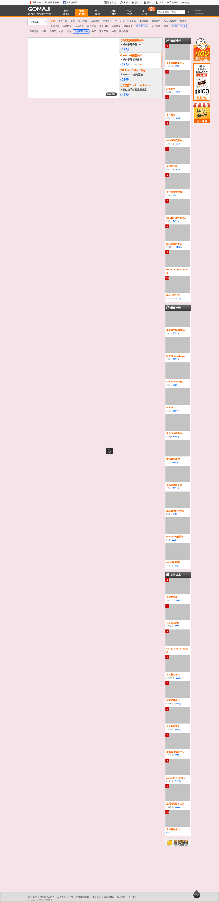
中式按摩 (79, 26)
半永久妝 (131, 21)
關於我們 (32, 897)
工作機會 (61, 897)
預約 (137, 2)
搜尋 (188, 12)
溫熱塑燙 (34, 31)
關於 (149, 2)
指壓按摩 (54, 26)
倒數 (72, 21)
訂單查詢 (111, 2)
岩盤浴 (183, 21)
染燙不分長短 (178, 26)
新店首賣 (82, 21)
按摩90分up (142, 26)
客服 (125, 2)
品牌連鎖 (95, 21)
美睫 (69, 31)
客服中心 (132, 897)
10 (167, 278)
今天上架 (62, 21)
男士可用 (119, 21)
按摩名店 (107, 21)
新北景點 (34, 21)
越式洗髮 (155, 26)
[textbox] (171, 12)
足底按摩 (128, 26)
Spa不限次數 (170, 21)
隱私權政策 (199, 13)
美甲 (44, 31)
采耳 (94, 31)
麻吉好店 (173, 2)
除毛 (114, 31)
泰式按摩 (91, 26)
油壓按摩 (67, 26)
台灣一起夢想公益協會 (79, 897)
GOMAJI (40, 10)
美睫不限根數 (81, 31)
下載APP (36, 2)
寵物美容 (123, 31)
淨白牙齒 (103, 31)
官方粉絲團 (71, 2)
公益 (186, 2)
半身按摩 (116, 26)
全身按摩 (103, 26)
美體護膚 (143, 21)
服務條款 (198, 10)
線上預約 (121, 897)
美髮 (166, 26)
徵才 (161, 2)
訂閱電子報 (53, 2)
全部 (52, 21)
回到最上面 (196, 894)
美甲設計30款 (56, 31)
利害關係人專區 (47, 897)
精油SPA (156, 21)
